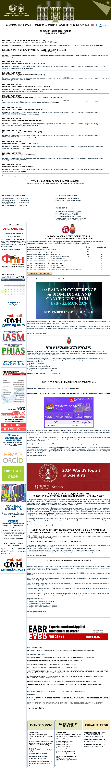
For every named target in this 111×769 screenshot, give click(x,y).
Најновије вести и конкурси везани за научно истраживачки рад (41, 736)
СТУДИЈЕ (28, 25)
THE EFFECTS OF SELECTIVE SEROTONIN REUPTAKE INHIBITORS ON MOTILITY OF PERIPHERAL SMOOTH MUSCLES (64, 684)
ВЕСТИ (21, 25)
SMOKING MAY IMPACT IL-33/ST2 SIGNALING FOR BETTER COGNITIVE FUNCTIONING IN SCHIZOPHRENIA (61, 651)
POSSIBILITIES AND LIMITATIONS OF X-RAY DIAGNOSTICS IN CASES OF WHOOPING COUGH (56, 691)
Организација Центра (63, 744)
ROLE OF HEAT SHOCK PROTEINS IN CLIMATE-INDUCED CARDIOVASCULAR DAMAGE (54, 661)
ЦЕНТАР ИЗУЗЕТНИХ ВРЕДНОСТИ (68, 725)
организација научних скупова (66, 759)
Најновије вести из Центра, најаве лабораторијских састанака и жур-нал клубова (68, 736)
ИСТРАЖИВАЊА (40, 25)
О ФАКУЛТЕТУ (11, 25)
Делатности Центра (63, 746)
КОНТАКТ (80, 25)
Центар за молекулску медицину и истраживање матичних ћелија (40, 744)
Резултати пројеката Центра (66, 753)
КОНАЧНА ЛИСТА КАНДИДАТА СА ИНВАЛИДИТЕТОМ (30, 41)
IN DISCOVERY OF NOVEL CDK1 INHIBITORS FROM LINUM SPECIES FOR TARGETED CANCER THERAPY (62, 681)
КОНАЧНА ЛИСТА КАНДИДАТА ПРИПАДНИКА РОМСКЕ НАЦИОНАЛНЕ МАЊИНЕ (34, 51)
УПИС (72, 25)
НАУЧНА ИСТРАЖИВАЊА (40, 725)
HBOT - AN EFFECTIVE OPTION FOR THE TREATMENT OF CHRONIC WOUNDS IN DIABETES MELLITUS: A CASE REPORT (64, 703)
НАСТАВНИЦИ (63, 25)
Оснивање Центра (62, 743)
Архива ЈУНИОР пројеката (38, 753)
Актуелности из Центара (37, 758)
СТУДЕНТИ (52, 25)
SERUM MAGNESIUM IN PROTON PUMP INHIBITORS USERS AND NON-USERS (52, 664)
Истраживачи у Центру (64, 748)
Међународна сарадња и (64, 758)
